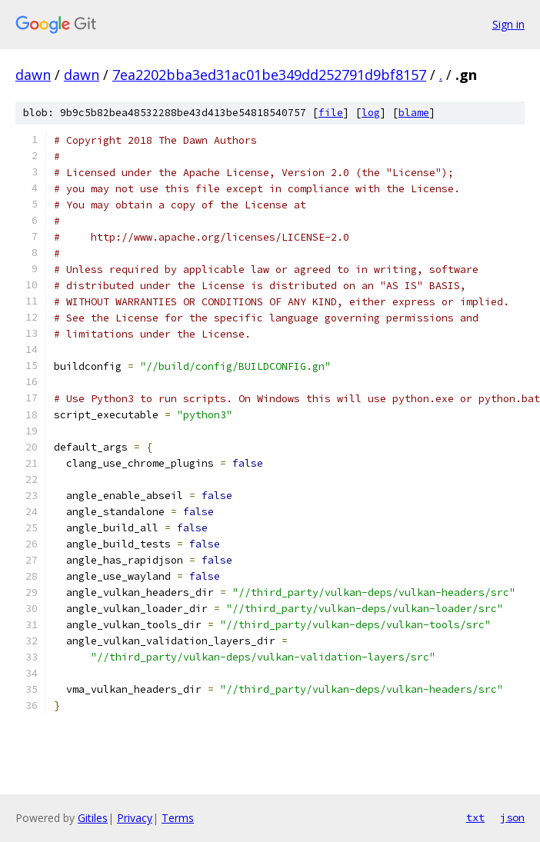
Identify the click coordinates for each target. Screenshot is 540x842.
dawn (33, 74)
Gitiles (93, 817)
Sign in (508, 24)
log (371, 112)
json (512, 817)
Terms (178, 817)
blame (413, 112)
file (330, 112)
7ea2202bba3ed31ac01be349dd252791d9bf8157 (269, 74)
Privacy (134, 817)
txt (475, 817)
